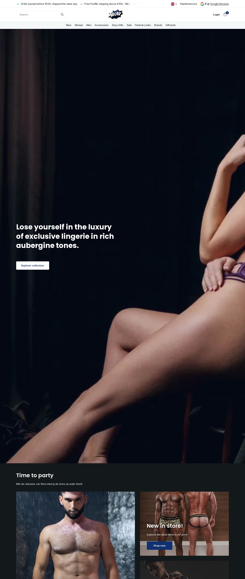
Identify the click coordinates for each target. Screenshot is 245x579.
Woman (79, 25)
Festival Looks (143, 25)
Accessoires (102, 25)
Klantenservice (188, 3)
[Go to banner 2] (184, 524)
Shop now (159, 545)
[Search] (41, 14)
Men (88, 25)
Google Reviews (219, 3)
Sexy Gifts (117, 25)
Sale (129, 25)
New (68, 25)
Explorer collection (32, 265)
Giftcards (171, 25)
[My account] (216, 14)
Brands (158, 25)
